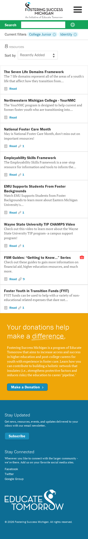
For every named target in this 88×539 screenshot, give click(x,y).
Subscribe (17, 436)
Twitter (9, 474)
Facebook (11, 469)
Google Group (14, 479)
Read (12, 88)
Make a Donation (27, 387)
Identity (66, 34)
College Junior (40, 34)
